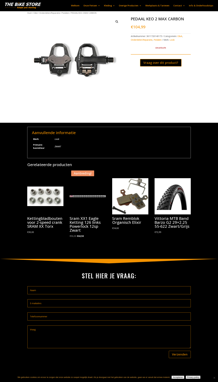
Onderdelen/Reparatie (49, 13)
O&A (35, 13)
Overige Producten (128, 6)
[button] (117, 21)
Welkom (75, 6)
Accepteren (178, 377)
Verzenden (180, 354)
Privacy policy (193, 377)
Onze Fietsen (90, 6)
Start (29, 13)
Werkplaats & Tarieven (157, 6)
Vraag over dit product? (160, 63)
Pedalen (65, 13)
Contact (177, 6)
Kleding (108, 6)
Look (172, 39)
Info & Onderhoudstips (201, 6)
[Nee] (214, 377)
